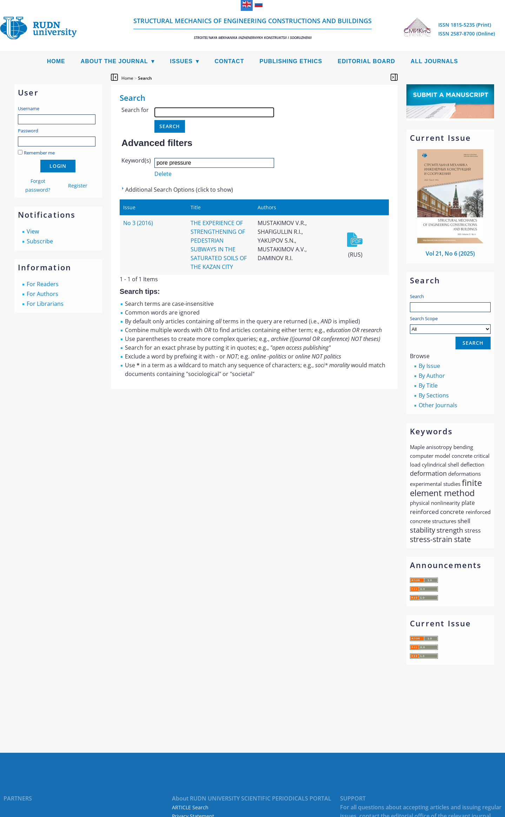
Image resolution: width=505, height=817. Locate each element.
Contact (229, 61)
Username (28, 108)
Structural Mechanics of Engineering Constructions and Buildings (252, 28)
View (33, 231)
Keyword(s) (136, 160)
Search (417, 296)
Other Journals (438, 405)
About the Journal (114, 61)
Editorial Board (366, 61)
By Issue (429, 366)
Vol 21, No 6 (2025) (450, 253)
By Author (432, 376)
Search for (135, 110)
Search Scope (450, 324)
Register (77, 185)
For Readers (43, 284)
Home (56, 61)
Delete (163, 174)
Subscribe (40, 241)
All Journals (434, 61)
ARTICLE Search (190, 807)
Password (28, 130)
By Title (428, 385)
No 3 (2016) (138, 223)
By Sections (434, 395)
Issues (181, 61)
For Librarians (45, 304)
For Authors (42, 294)
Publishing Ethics (290, 61)
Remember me (39, 153)
